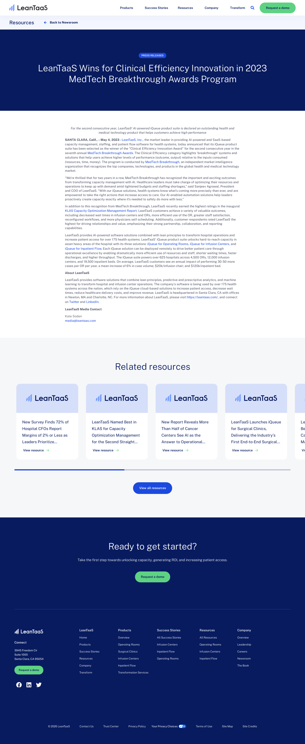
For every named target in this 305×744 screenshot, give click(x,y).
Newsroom (244, 658)
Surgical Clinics (128, 651)
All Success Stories (169, 637)
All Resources (208, 637)
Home (83, 637)
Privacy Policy (137, 726)
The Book (243, 665)
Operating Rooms (129, 644)
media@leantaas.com (80, 321)
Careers (242, 651)
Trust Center (111, 726)
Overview (124, 637)
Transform (237, 8)
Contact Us (87, 726)
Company (212, 8)
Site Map (227, 726)
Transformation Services (133, 672)
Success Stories (156, 8)
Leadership (244, 644)
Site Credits (250, 726)
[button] (252, 7)
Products (127, 8)
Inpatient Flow (127, 665)
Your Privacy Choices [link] (165, 726)
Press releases (152, 55)
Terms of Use (204, 726)
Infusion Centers (128, 658)
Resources (186, 8)
